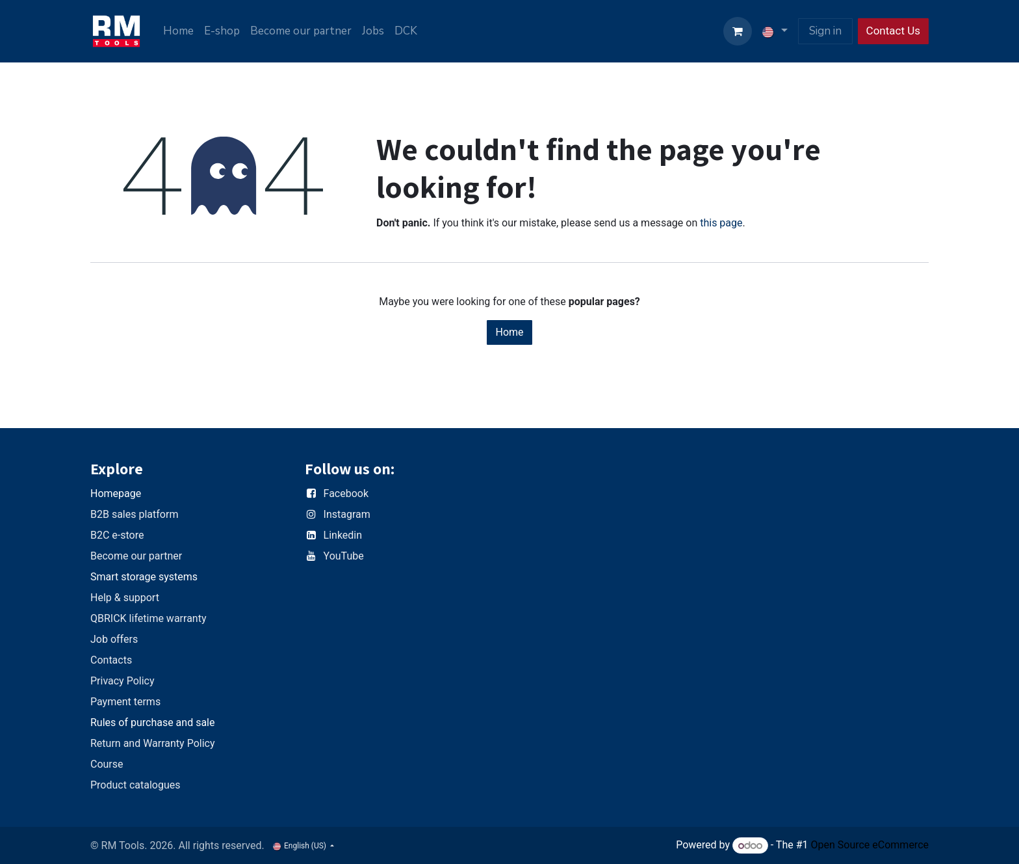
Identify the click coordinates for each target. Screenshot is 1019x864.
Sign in (825, 30)
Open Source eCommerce (869, 845)
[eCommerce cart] (737, 31)
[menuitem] (178, 31)
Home (509, 332)
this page (721, 223)
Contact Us (893, 30)
